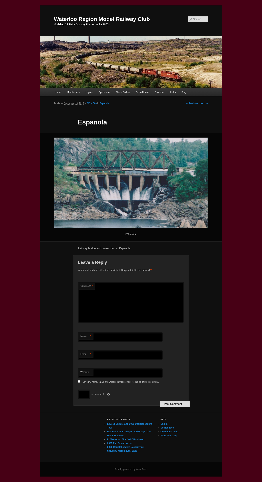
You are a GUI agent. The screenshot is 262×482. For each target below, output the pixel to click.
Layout (89, 92)
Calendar (159, 92)
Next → (204, 103)
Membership (73, 92)
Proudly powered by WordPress (130, 469)
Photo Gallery (123, 92)
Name (85, 336)
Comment (86, 286)
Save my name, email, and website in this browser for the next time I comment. (121, 382)
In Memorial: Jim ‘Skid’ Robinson (125, 439)
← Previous (192, 103)
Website (84, 372)
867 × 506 (92, 103)
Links (173, 92)
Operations (104, 92)
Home (58, 92)
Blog (183, 92)
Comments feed (169, 431)
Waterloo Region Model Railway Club (102, 19)
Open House (142, 92)
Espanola (104, 103)
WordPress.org (168, 435)
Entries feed (167, 427)
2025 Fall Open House (119, 443)
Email (85, 354)
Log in (164, 424)
